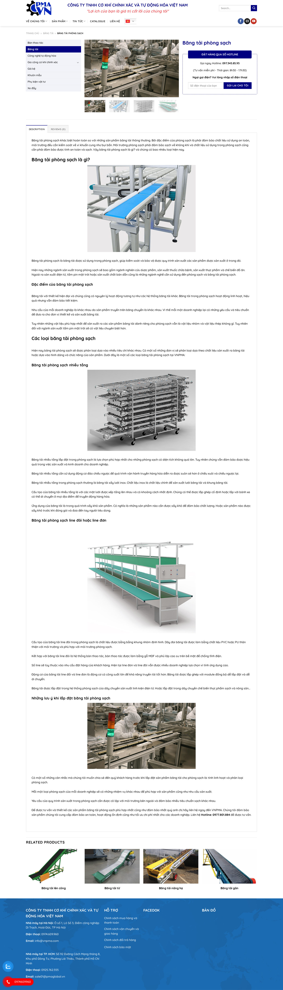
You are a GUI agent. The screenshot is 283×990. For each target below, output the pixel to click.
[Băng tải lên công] (53, 866)
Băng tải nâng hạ (171, 888)
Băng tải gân (229, 888)
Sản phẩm (60, 21)
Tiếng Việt (128, 21)
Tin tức (79, 21)
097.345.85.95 (231, 63)
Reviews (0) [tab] (58, 129)
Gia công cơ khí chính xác (43, 62)
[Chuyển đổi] (78, 62)
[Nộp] (254, 8)
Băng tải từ (112, 888)
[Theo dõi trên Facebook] (241, 21)
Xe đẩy (32, 88)
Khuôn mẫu (35, 75)
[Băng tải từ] (112, 866)
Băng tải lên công (54, 888)
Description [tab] (37, 129)
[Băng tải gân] (229, 866)
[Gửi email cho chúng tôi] (247, 21)
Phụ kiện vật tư (36, 81)
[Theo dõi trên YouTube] (254, 21)
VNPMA (217, 810)
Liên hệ (115, 21)
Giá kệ (31, 68)
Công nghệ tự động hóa (42, 55)
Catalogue (97, 21)
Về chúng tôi (36, 21)
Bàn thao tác (35, 42)
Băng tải (48, 33)
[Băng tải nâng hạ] (170, 866)
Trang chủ (32, 33)
